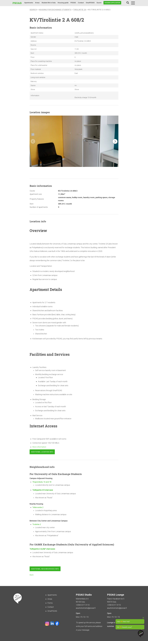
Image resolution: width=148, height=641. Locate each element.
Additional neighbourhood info (45, 569)
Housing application (112, 3)
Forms (50, 603)
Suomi (99, 3)
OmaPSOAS (90, 3)
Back (32, 575)
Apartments (28, 3)
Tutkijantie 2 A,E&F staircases (42, 549)
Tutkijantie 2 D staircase (42, 490)
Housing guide (63, 3)
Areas (37, 3)
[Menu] (133, 3)
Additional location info (42, 452)
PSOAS (73, 3)
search (33, 10)
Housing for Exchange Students (55, 10)
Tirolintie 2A (80, 10)
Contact (81, 3)
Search (128, 2)
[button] (115, 141)
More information (39, 447)
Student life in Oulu (49, 3)
